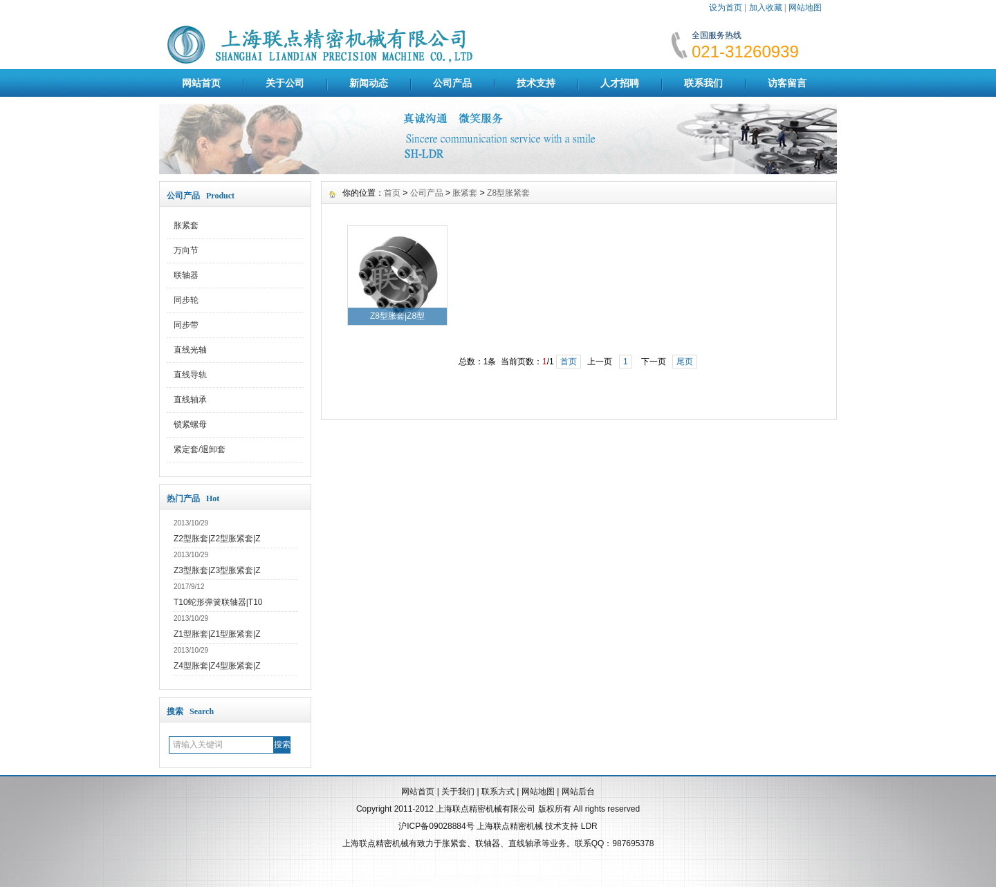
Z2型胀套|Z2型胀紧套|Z (217, 538)
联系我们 (703, 82)
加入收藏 (765, 7)
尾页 (684, 361)
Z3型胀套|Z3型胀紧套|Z (217, 570)
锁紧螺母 (190, 424)
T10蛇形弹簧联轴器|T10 (218, 602)
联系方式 (498, 791)
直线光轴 (190, 350)
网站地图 (805, 7)
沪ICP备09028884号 (436, 826)
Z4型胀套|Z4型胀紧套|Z (217, 666)
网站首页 (201, 82)
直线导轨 (190, 375)
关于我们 (457, 791)
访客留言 (787, 82)
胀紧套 (186, 225)
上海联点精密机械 (510, 826)
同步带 (186, 325)
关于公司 (285, 82)
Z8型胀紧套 (508, 193)
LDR (589, 826)
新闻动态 (368, 82)
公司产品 (452, 82)
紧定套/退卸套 (199, 449)
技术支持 (536, 82)
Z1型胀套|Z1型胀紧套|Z (217, 634)
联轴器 (186, 275)
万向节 (186, 250)
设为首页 (725, 7)
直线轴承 (190, 399)
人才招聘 (619, 82)
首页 (392, 193)
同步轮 (186, 300)
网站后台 (578, 791)
